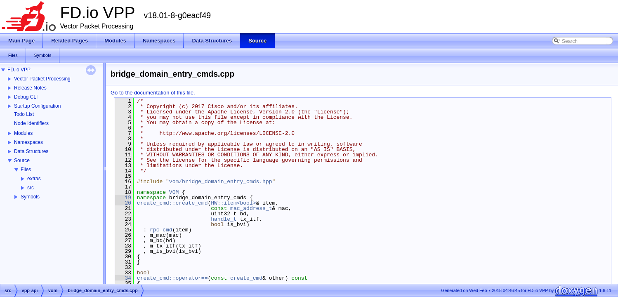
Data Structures (31, 151)
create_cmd (246, 278)
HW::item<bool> (233, 203)
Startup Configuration (37, 106)
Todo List (24, 114)
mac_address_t (251, 208)
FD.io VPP (19, 70)
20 (123, 203)
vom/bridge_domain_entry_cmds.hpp (220, 181)
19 (123, 197)
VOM (174, 192)
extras (34, 179)
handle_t (223, 219)
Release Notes (30, 88)
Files (26, 169)
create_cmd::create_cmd (172, 203)
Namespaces (28, 142)
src (30, 188)
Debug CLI (26, 97)
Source (22, 160)
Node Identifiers (31, 123)
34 (123, 278)
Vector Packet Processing (42, 79)
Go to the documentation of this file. (153, 93)
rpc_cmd (161, 229)
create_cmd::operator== (172, 278)
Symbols (30, 197)
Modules (23, 133)
